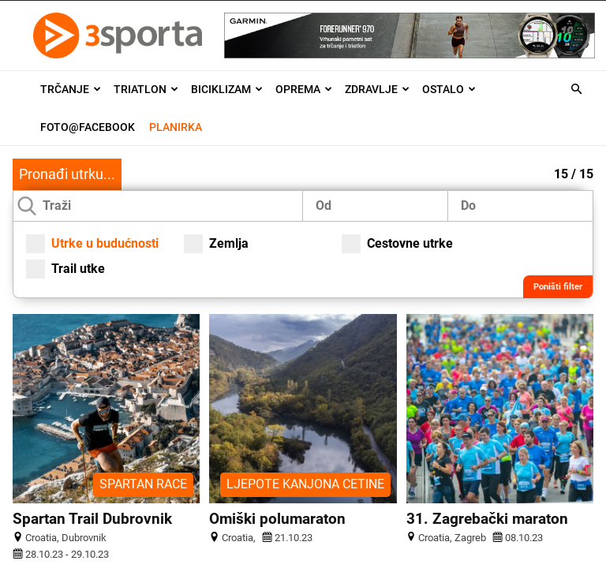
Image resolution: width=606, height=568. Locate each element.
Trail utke (65, 269)
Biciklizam (227, 89)
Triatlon (146, 89)
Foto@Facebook (87, 127)
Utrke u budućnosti (92, 243)
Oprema (303, 89)
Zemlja (216, 243)
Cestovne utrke (397, 243)
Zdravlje (377, 89)
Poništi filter (557, 287)
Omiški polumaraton (277, 519)
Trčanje (70, 89)
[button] (576, 89)
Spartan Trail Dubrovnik (92, 519)
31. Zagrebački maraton (487, 519)
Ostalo (449, 89)
